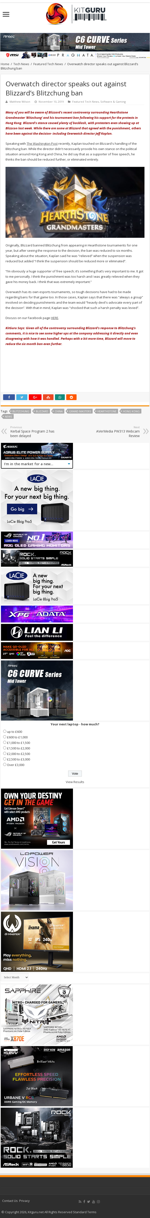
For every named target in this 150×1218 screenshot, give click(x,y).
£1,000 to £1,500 (18, 743)
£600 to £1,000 (17, 737)
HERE (54, 318)
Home (5, 64)
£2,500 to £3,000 (18, 759)
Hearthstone (106, 411)
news (8, 416)
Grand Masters (80, 411)
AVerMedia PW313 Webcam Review (115, 431)
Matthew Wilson (20, 101)
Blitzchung (20, 411)
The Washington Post (42, 143)
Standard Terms (84, 1212)
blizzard (42, 411)
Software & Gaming (113, 101)
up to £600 (14, 731)
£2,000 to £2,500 (18, 754)
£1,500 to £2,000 (18, 748)
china (59, 411)
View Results (75, 782)
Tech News (21, 64)
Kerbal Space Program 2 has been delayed (35, 431)
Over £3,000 (15, 765)
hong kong (131, 411)
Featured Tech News (48, 64)
